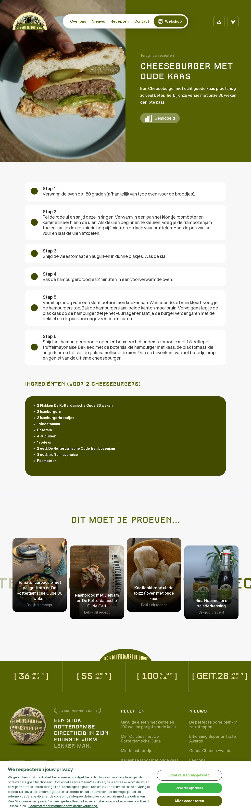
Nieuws (98, 21)
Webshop (173, 21)
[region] (125, 786)
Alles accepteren (189, 801)
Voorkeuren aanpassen (189, 775)
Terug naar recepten (157, 55)
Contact (141, 21)
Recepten (120, 21)
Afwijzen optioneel (189, 788)
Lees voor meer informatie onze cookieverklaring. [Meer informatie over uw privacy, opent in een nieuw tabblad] (63, 806)
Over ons (78, 21)
